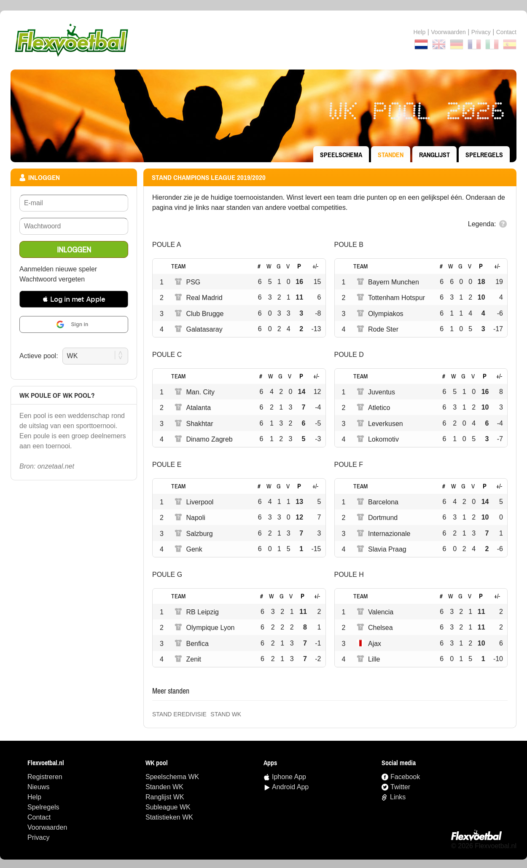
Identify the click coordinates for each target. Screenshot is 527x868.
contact (506, 32)
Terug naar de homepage (263, 40)
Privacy (481, 32)
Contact (39, 817)
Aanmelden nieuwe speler (58, 269)
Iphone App (289, 776)
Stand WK (225, 714)
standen (390, 154)
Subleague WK (168, 807)
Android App (290, 786)
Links (398, 797)
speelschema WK (172, 776)
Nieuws (38, 786)
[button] (73, 299)
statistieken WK (169, 817)
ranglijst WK (164, 797)
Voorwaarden (448, 32)
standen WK (164, 786)
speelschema (341, 154)
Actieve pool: (38, 355)
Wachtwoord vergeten (52, 279)
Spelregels (484, 154)
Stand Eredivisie (179, 714)
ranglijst (434, 154)
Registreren (44, 776)
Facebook (405, 776)
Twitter (400, 786)
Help (419, 32)
